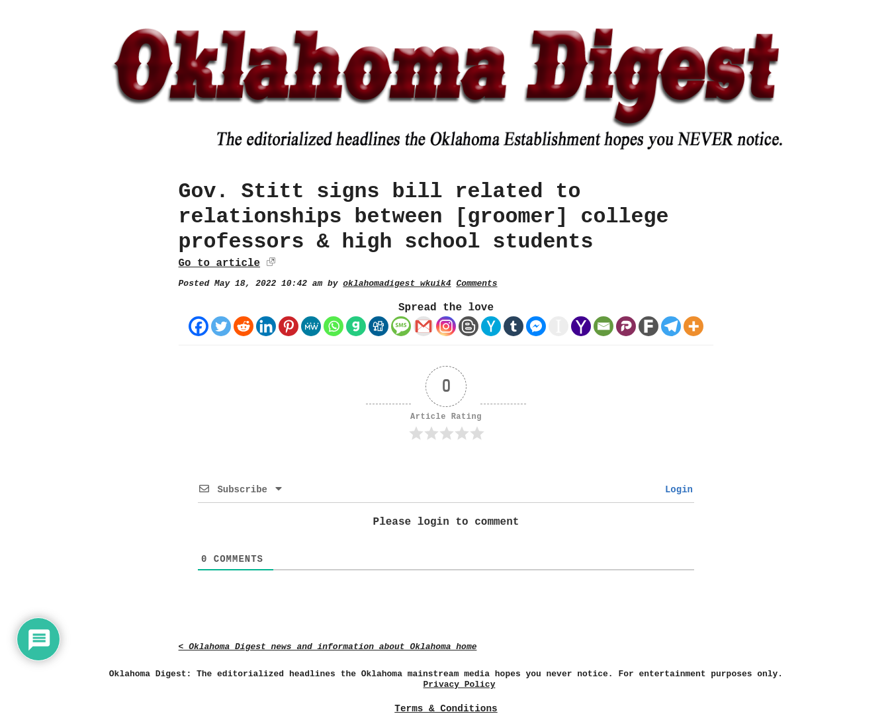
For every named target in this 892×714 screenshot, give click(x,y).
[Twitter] (221, 326)
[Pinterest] (288, 326)
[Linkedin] (266, 326)
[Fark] (648, 326)
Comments (476, 284)
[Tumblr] (513, 326)
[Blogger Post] (468, 326)
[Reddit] (243, 326)
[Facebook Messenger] (536, 326)
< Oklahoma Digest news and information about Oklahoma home (328, 647)
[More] (693, 326)
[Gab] (356, 326)
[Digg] (378, 326)
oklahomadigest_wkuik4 (397, 284)
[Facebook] (198, 326)
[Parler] (626, 326)
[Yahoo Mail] (581, 326)
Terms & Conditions (445, 708)
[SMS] (401, 326)
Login (676, 489)
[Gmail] (423, 326)
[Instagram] (446, 326)
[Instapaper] (558, 326)
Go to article (219, 263)
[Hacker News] (491, 326)
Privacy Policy (460, 685)
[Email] (603, 326)
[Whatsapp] (333, 326)
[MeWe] (311, 326)
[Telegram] (671, 326)
